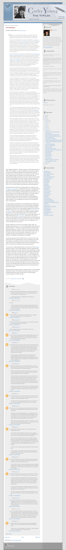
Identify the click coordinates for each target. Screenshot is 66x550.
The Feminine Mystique (24, 42)
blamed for (36, 39)
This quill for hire (48, 158)
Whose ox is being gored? (50, 145)
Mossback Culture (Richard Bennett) (52, 202)
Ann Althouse (47, 175)
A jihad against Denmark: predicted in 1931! (53, 149)
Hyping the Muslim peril (49, 137)
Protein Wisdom (48, 190)
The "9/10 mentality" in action (50, 160)
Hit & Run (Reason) (48, 178)
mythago (15, 342)
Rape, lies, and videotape (50, 144)
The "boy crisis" (48, 156)
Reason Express (22, 30)
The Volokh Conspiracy (49, 173)
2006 (45, 119)
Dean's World (47, 210)
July (46, 123)
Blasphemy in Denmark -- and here (51, 159)
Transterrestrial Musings (49, 200)
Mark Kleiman (47, 207)
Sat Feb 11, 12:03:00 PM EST (14, 403)
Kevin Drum (47, 195)
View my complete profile (48, 47)
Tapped (46, 203)
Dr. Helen (47, 213)
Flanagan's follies (48, 146)
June (46, 124)
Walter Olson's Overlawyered (50, 206)
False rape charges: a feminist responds (52, 135)
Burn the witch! (48, 133)
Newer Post (7, 537)
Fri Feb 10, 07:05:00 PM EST (14, 324)
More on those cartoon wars (50, 148)
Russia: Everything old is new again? (52, 134)
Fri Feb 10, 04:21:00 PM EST (14, 317)
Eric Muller (47, 185)
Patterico (46, 183)
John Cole (47, 182)
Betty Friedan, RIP (48, 155)
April (46, 127)
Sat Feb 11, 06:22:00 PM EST (14, 506)
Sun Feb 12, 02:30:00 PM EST (14, 530)
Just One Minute (48, 209)
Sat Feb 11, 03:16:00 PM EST (14, 469)
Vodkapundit (47, 179)
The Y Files (45, 102)
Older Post (37, 537)
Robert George (48, 186)
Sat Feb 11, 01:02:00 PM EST (14, 454)
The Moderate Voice (49, 212)
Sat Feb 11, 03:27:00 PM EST (14, 495)
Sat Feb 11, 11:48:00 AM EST (14, 361)
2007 (45, 117)
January (47, 162)
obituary (37, 247)
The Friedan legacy (49, 151)
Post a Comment (9, 533)
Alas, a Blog (47, 205)
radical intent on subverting (15, 60)
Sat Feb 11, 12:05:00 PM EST (14, 424)
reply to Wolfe (22, 215)
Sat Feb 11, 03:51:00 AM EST (14, 340)
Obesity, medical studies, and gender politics (53, 140)
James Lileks (47, 192)
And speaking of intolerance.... (51, 138)
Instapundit (47, 171)
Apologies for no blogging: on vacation (52, 131)
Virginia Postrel (48, 193)
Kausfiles (46, 196)
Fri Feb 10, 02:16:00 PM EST (14, 310)
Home (22, 537)
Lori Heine (15, 363)
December (47, 120)
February (47, 130)
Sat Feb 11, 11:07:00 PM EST (14, 518)
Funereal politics (48, 153)
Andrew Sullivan (48, 172)
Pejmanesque (47, 188)
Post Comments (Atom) (16, 540)
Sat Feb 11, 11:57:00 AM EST (14, 391)
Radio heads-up (48, 152)
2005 (45, 163)
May (46, 126)
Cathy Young (16, 319)
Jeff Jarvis (47, 189)
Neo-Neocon (47, 181)
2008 (45, 116)
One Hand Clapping (48, 199)
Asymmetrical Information (50, 176)
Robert (15, 312)
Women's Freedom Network (12, 188)
